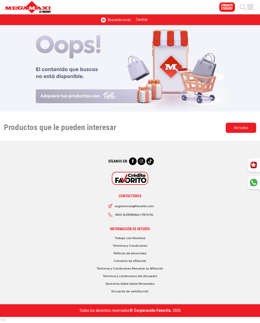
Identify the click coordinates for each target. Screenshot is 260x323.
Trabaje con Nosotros (130, 238)
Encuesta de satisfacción (130, 291)
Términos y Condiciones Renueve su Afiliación (130, 268)
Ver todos (241, 128)
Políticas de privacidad (129, 253)
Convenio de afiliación (130, 261)
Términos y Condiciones (130, 246)
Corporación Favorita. (153, 310)
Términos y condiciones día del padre (130, 276)
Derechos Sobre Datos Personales (130, 284)
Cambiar (142, 19)
